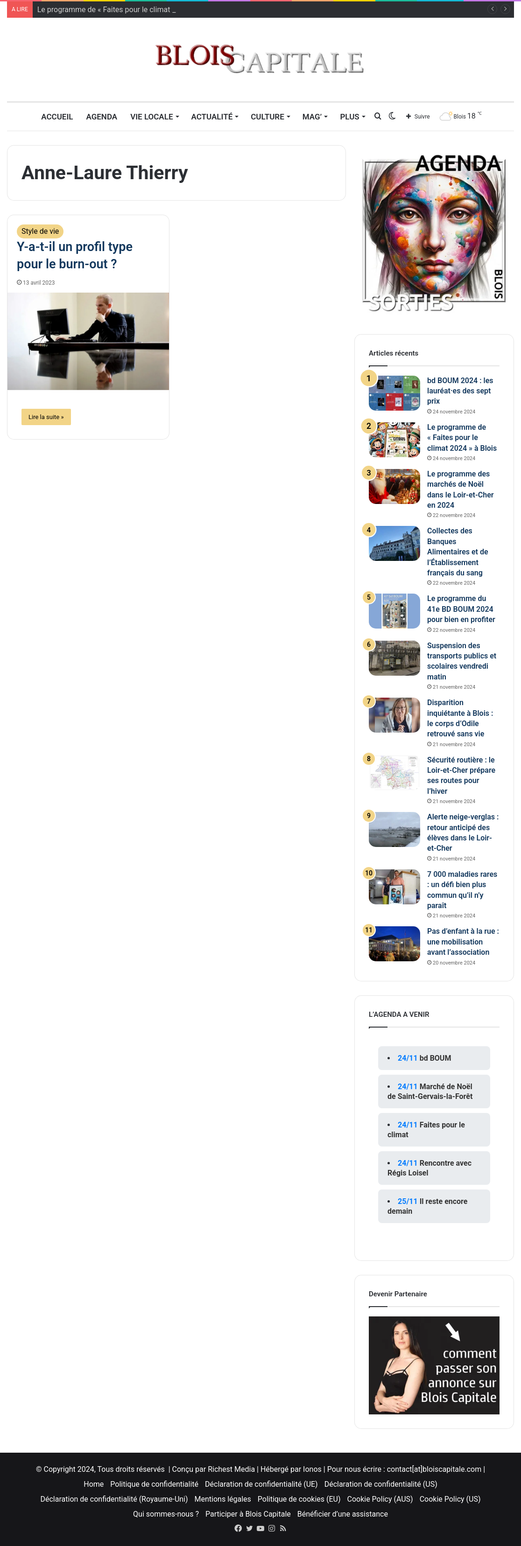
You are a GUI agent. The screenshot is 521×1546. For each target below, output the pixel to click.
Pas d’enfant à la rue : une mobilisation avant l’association (463, 942)
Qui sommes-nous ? (166, 1514)
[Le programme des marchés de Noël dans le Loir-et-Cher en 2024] (394, 486)
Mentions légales (223, 1499)
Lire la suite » (46, 416)
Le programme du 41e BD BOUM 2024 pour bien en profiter (461, 609)
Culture (267, 116)
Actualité (212, 116)
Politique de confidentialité (154, 1484)
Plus (349, 116)
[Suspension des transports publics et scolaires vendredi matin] (394, 658)
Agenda (101, 116)
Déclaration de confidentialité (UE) (261, 1484)
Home (94, 1484)
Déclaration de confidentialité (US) (380, 1484)
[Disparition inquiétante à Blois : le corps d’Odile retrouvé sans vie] (394, 715)
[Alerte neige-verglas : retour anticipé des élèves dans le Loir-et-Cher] (394, 829)
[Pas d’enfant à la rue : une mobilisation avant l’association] (394, 943)
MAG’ (312, 116)
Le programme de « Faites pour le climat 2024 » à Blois (462, 438)
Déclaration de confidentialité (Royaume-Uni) (114, 1499)
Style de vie (40, 231)
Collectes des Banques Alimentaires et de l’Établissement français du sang (457, 551)
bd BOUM (435, 1058)
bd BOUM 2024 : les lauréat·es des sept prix (460, 391)
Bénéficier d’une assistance (342, 1514)
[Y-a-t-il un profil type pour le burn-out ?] (88, 341)
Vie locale (151, 116)
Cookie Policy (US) (450, 1499)
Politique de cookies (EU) (299, 1499)
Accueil (57, 116)
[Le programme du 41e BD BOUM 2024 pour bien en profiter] (394, 611)
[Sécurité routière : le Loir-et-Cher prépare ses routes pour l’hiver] (394, 772)
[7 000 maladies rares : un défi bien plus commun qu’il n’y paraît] (394, 886)
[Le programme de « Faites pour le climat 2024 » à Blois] (394, 439)
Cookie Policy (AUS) (380, 1499)
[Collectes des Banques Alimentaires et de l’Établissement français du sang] (394, 543)
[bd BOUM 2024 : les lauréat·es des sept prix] (394, 393)
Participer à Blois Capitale (248, 1514)
